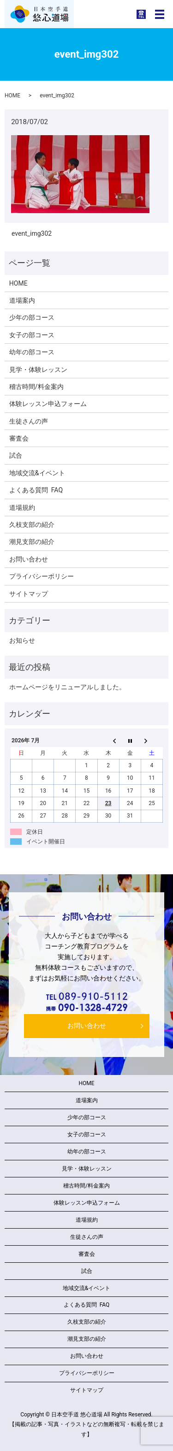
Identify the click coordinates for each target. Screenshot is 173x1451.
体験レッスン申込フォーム (48, 403)
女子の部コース (31, 335)
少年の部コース (31, 317)
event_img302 (32, 233)
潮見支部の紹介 (31, 541)
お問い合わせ (28, 559)
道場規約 (22, 507)
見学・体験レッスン (38, 369)
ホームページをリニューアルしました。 (67, 687)
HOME (12, 95)
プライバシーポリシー (41, 576)
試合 (15, 455)
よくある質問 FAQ (36, 490)
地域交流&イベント (37, 473)
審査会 (19, 438)
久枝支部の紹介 (31, 524)
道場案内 (22, 300)
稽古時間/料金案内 (36, 386)
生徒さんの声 (28, 421)
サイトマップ (28, 593)
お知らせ (22, 640)
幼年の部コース (31, 352)
